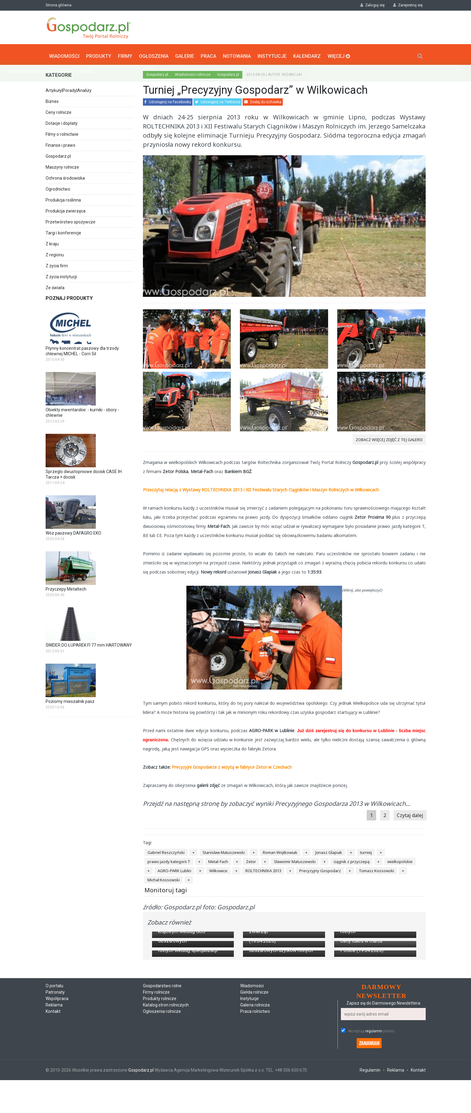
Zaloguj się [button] (372, 5)
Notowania (237, 53)
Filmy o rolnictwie (62, 132)
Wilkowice (218, 868)
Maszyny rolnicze (62, 165)
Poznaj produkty (69, 296)
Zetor (251, 859)
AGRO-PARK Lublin (174, 868)
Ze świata (55, 285)
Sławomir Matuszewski (295, 859)
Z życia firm (57, 263)
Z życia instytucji (61, 274)
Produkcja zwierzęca (65, 208)
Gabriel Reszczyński (166, 850)
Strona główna (58, 5)
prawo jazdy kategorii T (168, 859)
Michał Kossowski (163, 877)
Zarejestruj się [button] (408, 5)
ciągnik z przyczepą (351, 859)
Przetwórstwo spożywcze (70, 219)
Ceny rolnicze (58, 110)
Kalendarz (307, 53)
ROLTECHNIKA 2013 (263, 868)
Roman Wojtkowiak (280, 850)
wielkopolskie (400, 859)
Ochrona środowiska (65, 176)
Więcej (338, 53)
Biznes (52, 99)
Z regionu (55, 252)
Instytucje (272, 53)
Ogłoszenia (153, 53)
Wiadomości (64, 53)
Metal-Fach (218, 859)
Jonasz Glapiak (328, 850)
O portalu (54, 1109)
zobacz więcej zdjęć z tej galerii (389, 437)
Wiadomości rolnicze (192, 72)
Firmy (125, 53)
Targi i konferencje (63, 230)
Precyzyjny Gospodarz (320, 868)
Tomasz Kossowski (376, 868)
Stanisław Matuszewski (224, 850)
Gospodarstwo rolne (162, 1109)
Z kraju (52, 241)
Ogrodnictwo (58, 186)
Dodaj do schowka (262, 100)
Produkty (98, 53)
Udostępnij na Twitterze (217, 100)
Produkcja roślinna (63, 197)
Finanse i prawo (60, 143)
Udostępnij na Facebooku (167, 100)
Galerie (184, 53)
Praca (208, 53)
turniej (366, 850)
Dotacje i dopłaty (62, 121)
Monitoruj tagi (165, 888)
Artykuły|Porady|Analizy (69, 88)
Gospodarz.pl (58, 154)
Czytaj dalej (410, 813)
